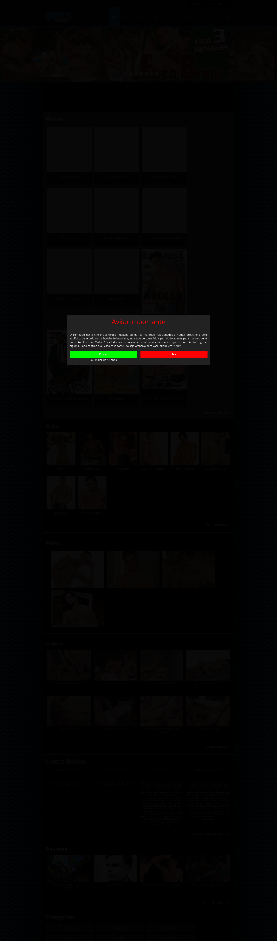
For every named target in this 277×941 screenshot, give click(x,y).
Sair (173, 485)
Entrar (103, 485)
